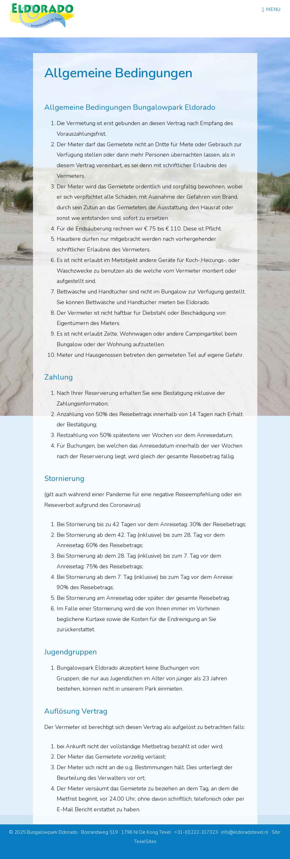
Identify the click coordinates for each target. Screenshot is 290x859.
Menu (273, 9)
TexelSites (145, 841)
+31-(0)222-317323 (196, 832)
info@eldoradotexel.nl (244, 832)
